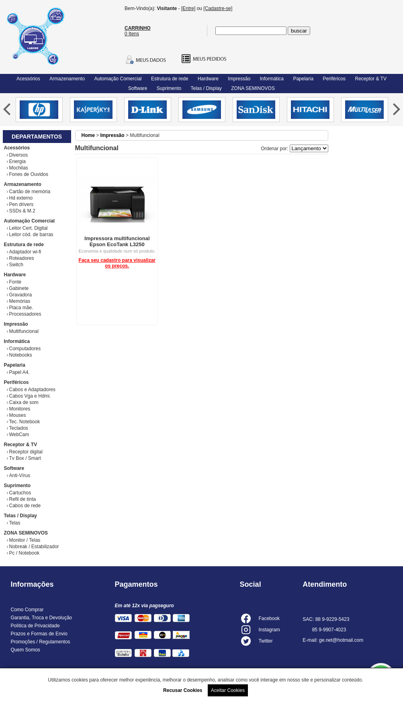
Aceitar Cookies (228, 690)
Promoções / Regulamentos (40, 642)
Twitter (265, 641)
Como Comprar (27, 609)
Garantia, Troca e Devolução (41, 617)
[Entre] (188, 8)
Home (88, 135)
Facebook (269, 618)
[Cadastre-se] (217, 8)
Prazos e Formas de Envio (39, 634)
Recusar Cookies (182, 690)
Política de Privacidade (35, 626)
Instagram (269, 630)
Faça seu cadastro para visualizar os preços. (117, 263)
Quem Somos (25, 650)
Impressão (112, 135)
